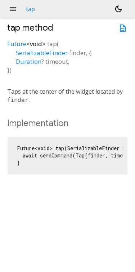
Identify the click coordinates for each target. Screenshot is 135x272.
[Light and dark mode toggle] (118, 9)
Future (16, 44)
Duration (28, 61)
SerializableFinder (42, 53)
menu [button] (13, 9)
